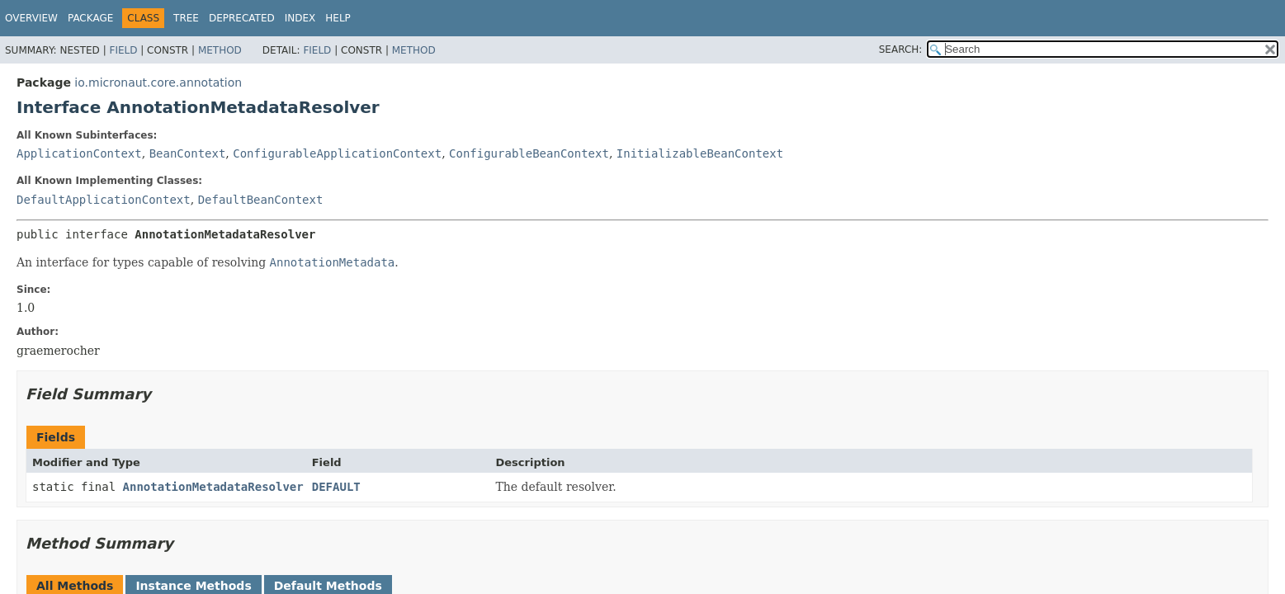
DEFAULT (336, 486)
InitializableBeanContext (700, 153)
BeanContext (187, 153)
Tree (186, 18)
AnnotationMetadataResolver (213, 486)
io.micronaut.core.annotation (158, 82)
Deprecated (242, 18)
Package (90, 18)
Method (220, 50)
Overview (31, 18)
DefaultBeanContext (261, 199)
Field (123, 50)
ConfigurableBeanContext (529, 153)
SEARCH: (901, 49)
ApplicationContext (79, 153)
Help (338, 18)
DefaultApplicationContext (104, 199)
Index (300, 18)
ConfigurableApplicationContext (337, 153)
